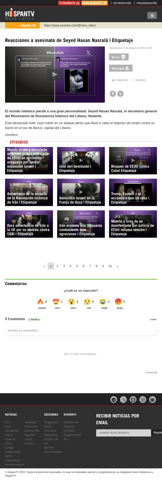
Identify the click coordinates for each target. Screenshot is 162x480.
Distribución (122, 3)
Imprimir (119, 80)
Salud (28, 438)
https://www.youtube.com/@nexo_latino (70, 25)
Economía (31, 426)
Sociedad (30, 422)
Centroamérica (14, 464)
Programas (51, 422)
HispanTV (20, 13)
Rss (66, 438)
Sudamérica (12, 460)
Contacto (69, 430)
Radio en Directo (95, 3)
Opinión (49, 447)
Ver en (119, 57)
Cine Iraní (50, 430)
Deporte (30, 434)
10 (110, 266)
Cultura (29, 443)
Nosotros (69, 426)
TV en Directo (69, 3)
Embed (138, 80)
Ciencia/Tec (32, 430)
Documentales (53, 451)
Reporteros (51, 434)
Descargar (121, 68)
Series (48, 426)
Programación (147, 3)
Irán (7, 422)
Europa (9, 447)
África (8, 443)
